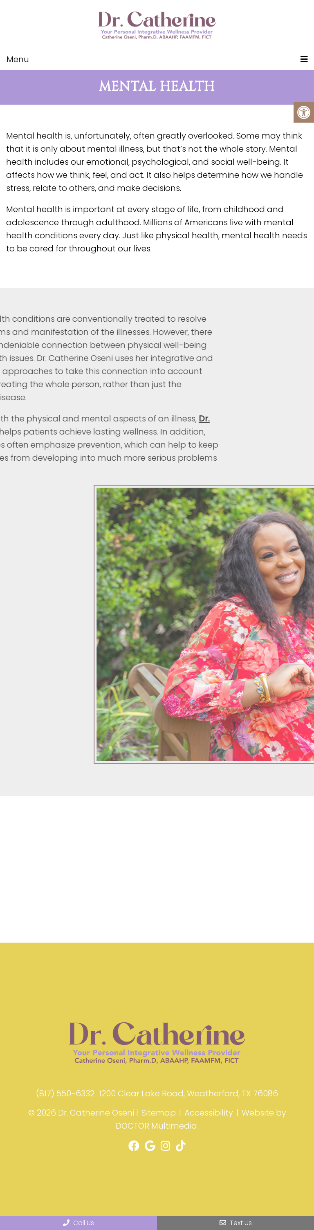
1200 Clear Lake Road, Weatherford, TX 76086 (188, 1093)
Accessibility (208, 1112)
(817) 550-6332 (65, 1093)
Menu (18, 59)
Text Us (236, 1223)
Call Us (78, 1223)
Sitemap (158, 1112)
